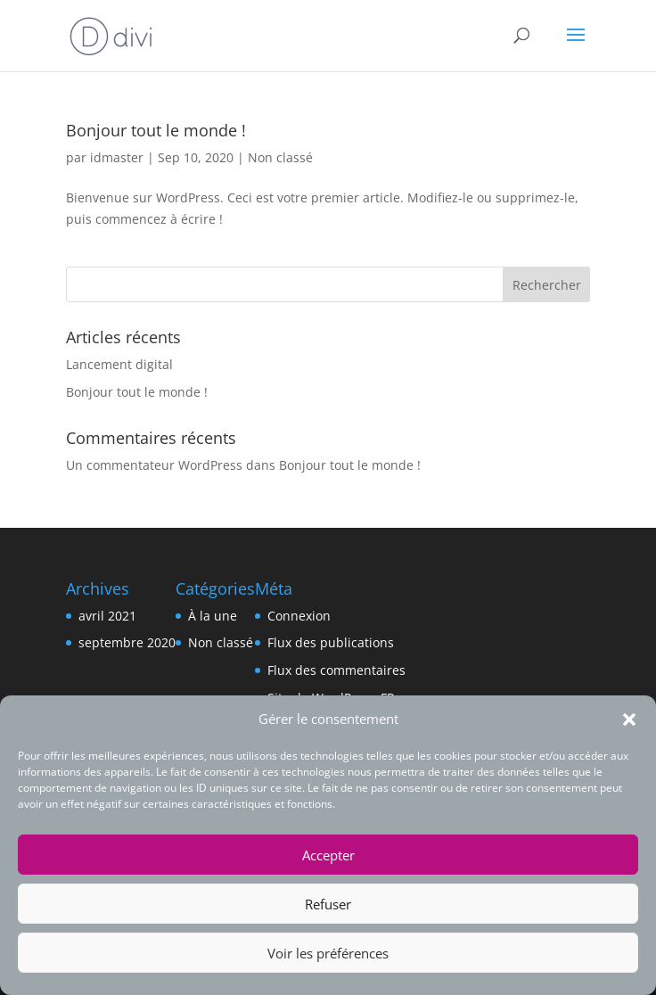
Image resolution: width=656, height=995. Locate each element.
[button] (629, 719)
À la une (212, 615)
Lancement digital (119, 364)
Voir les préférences (328, 953)
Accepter (328, 855)
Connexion (299, 615)
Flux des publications (330, 642)
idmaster (117, 157)
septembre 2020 (127, 642)
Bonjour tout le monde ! (156, 130)
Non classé (280, 157)
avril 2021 (107, 615)
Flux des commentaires (336, 670)
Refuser (328, 904)
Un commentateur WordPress (154, 464)
